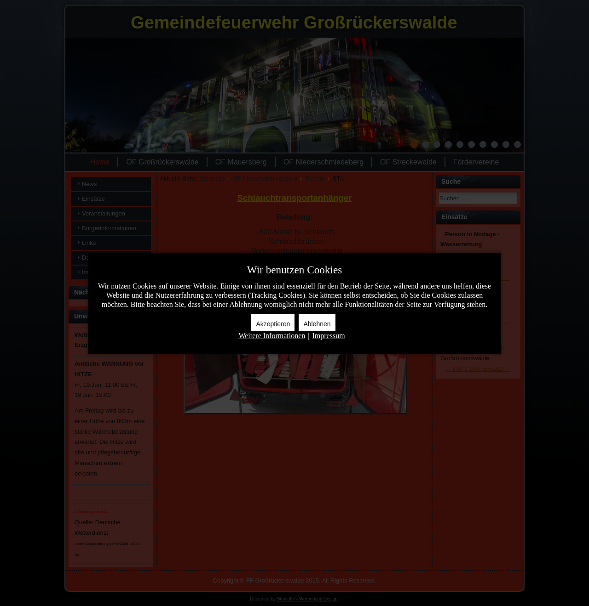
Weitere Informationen (271, 336)
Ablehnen (316, 324)
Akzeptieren (273, 324)
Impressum (328, 336)
